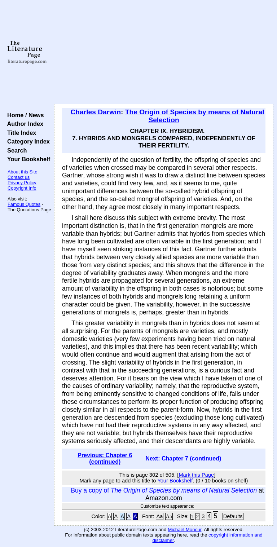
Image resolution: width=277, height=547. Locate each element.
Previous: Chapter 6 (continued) (105, 458)
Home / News (24, 115)
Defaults (233, 516)
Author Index (23, 123)
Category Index (27, 141)
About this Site (23, 172)
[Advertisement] (164, 52)
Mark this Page (196, 475)
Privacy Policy (22, 182)
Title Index (20, 132)
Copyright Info (22, 188)
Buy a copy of (164, 490)
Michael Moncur (184, 529)
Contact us (19, 177)
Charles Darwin (96, 112)
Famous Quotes (24, 204)
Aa (160, 516)
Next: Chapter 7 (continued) (183, 458)
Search (15, 150)
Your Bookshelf (27, 159)
